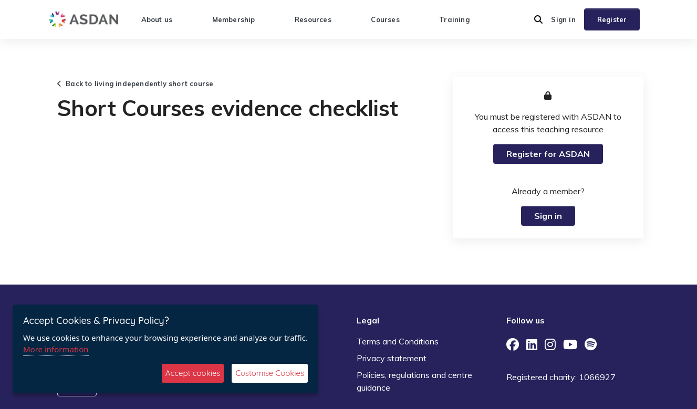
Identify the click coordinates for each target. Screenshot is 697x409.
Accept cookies (193, 373)
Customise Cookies (269, 373)
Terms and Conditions (398, 341)
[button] (538, 19)
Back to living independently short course (135, 83)
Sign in (563, 19)
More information (56, 349)
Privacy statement (391, 358)
